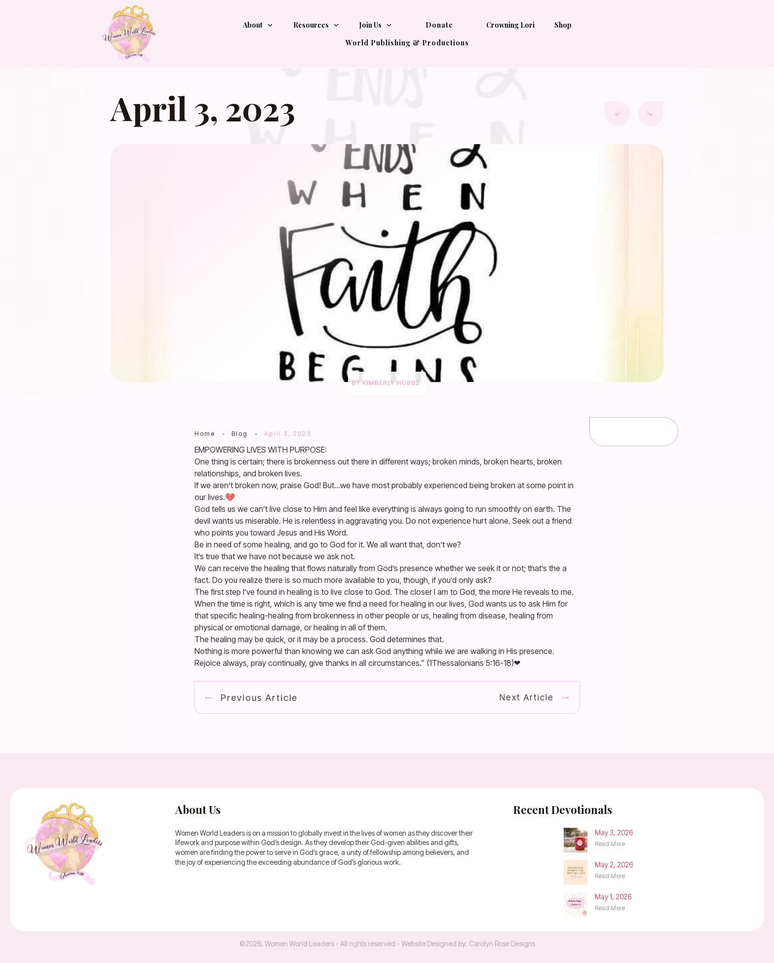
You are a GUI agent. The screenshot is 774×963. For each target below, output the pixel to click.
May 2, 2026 (614, 864)
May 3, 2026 (614, 832)
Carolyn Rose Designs (502, 943)
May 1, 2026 (613, 896)
